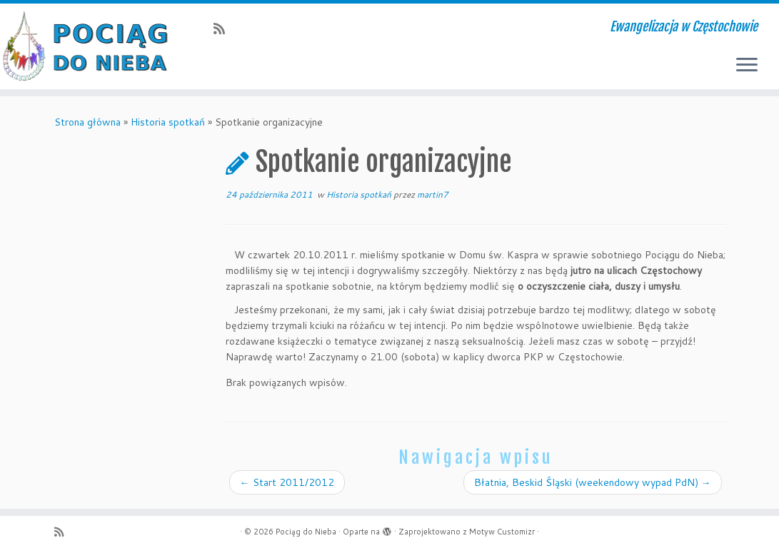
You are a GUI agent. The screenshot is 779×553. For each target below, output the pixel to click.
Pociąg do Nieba (306, 531)
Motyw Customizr (502, 531)
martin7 (432, 194)
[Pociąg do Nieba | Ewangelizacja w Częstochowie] (91, 46)
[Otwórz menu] (747, 65)
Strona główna (87, 122)
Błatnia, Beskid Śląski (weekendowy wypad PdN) (592, 482)
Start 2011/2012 (287, 482)
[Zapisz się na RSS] (223, 28)
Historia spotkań (168, 122)
